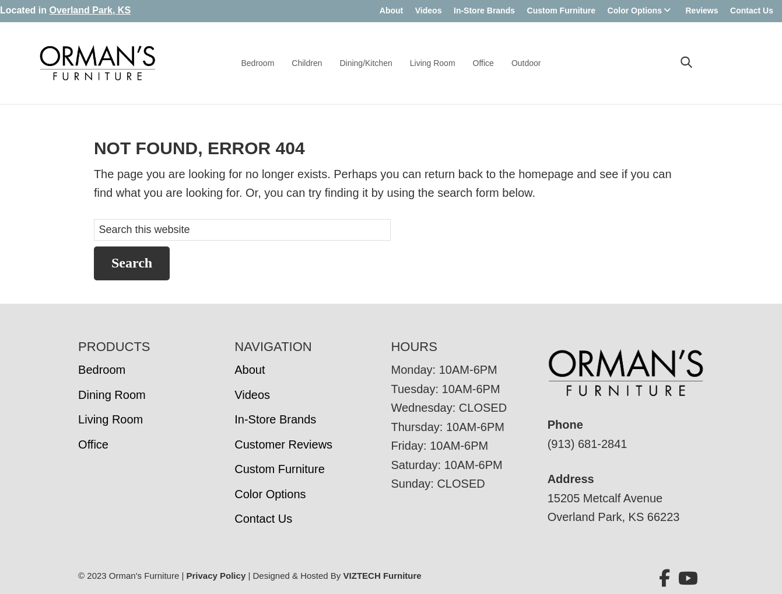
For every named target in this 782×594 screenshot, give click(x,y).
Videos (428, 10)
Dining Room (112, 394)
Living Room (432, 63)
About (391, 10)
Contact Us (751, 10)
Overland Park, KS (90, 10)
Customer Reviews (283, 444)
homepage (546, 174)
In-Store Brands (484, 10)
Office (483, 63)
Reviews (701, 10)
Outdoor (526, 63)
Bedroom (258, 63)
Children (307, 63)
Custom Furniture (561, 10)
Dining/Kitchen (365, 63)
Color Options (635, 10)
